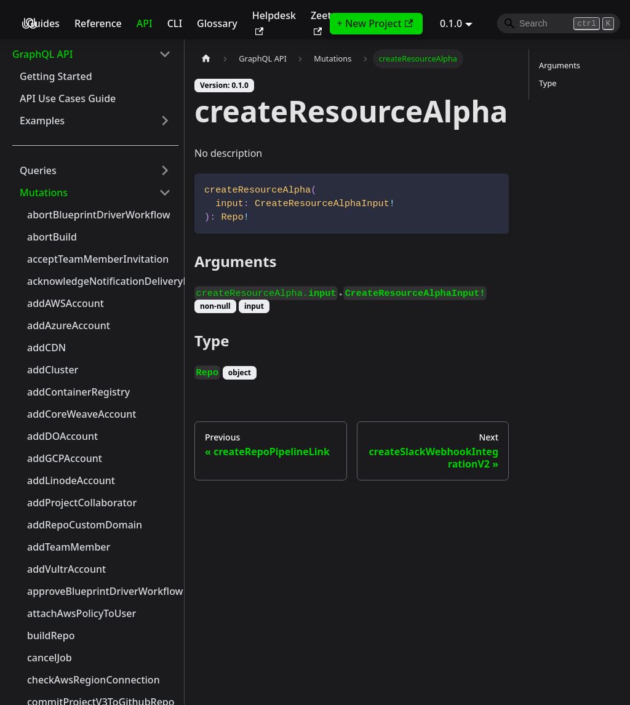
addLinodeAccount (71, 480)
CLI (174, 23)
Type (547, 83)
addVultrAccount (66, 569)
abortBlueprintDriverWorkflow (98, 214)
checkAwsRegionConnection (93, 680)
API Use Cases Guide (68, 98)
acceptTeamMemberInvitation (98, 259)
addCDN (46, 347)
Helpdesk (274, 22)
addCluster (52, 369)
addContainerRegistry (78, 392)
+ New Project (375, 23)
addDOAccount (62, 436)
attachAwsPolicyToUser (81, 613)
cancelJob (49, 657)
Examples (42, 120)
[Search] (558, 23)
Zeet (321, 22)
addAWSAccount (65, 303)
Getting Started (56, 76)
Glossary (217, 23)
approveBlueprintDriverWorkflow (102, 591)
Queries (38, 170)
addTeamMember (68, 547)
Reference (98, 23)
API (145, 23)
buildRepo (51, 635)
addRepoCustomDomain (84, 525)
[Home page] (206, 58)
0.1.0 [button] (451, 23)
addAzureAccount (68, 325)
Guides (43, 23)
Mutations (44, 192)
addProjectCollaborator (82, 502)
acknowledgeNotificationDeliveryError (102, 281)
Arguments (559, 65)
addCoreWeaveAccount (81, 414)
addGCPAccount (64, 458)
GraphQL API (42, 54)
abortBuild (52, 237)
